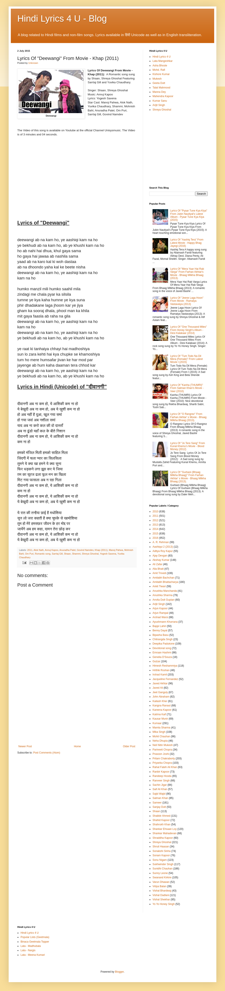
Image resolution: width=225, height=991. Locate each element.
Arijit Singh (159, 105)
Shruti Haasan (161, 846)
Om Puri (29, 553)
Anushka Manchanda (165, 590)
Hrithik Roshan (161, 670)
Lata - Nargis (28, 950)
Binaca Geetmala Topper (35, 941)
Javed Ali (158, 687)
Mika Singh (159, 731)
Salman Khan (160, 798)
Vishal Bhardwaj (162, 890)
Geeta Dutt (159, 83)
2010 (155, 511)
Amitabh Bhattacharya (165, 582)
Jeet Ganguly (160, 692)
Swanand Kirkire (162, 877)
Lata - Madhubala (31, 946)
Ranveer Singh (161, 780)
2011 (29, 550)
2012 (155, 520)
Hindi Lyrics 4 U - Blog (62, 18)
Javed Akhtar (160, 683)
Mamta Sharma (161, 727)
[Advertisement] (76, 712)
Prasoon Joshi (161, 753)
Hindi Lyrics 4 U (162, 56)
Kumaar (157, 723)
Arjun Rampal (160, 612)
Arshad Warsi (160, 617)
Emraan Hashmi (162, 652)
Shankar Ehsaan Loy (165, 829)
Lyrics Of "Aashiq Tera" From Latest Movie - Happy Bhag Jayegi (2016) (186, 242)
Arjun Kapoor (160, 608)
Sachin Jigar (160, 784)
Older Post (129, 746)
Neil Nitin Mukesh (163, 745)
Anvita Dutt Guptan (163, 599)
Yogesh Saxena (108, 553)
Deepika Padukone (163, 643)
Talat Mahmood (161, 87)
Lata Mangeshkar (163, 61)
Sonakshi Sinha (161, 851)
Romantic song (42, 553)
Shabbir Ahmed (161, 815)
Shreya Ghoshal (90, 553)
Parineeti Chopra (162, 749)
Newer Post (25, 746)
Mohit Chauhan (161, 736)
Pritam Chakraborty (164, 758)
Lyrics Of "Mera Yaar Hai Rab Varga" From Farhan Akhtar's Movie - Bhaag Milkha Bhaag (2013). (187, 273)
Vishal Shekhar (161, 899)
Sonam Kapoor (161, 855)
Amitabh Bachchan (163, 577)
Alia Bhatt (158, 568)
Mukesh (157, 78)
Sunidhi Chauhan (162, 868)
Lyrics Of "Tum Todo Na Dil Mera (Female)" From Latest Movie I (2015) (186, 359)
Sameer (157, 802)
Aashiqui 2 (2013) (163, 546)
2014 (155, 529)
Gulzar (156, 661)
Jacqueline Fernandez (165, 679)
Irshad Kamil (160, 674)
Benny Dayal (160, 630)
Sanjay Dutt (159, 806)
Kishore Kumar (161, 74)
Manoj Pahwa (116, 550)
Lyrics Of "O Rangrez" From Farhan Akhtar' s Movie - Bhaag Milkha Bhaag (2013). (188, 417)
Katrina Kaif (159, 714)
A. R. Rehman (161, 542)
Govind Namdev (85, 550)
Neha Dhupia (160, 740)
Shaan (67, 553)
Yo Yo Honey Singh (164, 904)
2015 (155, 533)
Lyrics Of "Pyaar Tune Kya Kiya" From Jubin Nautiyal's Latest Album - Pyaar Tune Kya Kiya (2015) (188, 215)
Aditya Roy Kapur (163, 551)
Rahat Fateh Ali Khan (165, 767)
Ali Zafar (157, 564)
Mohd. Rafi (159, 69)
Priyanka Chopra (162, 762)
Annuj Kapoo (51, 550)
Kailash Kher (160, 701)
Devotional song (162, 648)
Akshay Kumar (161, 559)
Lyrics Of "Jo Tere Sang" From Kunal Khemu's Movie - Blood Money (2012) (187, 446)
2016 (155, 537)
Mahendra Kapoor (163, 96)
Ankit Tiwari (159, 586)
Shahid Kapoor (161, 820)
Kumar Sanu (160, 100)
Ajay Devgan (160, 555)
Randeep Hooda (162, 776)
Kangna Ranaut (161, 705)
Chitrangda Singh (163, 639)
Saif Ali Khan (160, 789)
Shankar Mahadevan (165, 833)
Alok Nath (39, 550)
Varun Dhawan (161, 882)
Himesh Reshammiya (165, 665)
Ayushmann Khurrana (165, 621)
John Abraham (161, 696)
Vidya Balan (159, 886)
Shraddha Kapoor (163, 837)
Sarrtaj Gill (57, 553)
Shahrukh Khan (161, 824)
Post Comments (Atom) (46, 752)
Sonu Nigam (160, 859)
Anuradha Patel (67, 550)
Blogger (119, 971)
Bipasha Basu (161, 635)
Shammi (76, 553)
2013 (155, 524)
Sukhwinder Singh (163, 864)
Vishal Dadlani (161, 895)
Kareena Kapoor (162, 709)
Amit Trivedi (159, 573)
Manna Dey (159, 91)
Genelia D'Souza (162, 657)
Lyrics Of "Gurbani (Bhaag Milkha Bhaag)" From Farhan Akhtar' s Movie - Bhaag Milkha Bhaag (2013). (188, 477)
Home (77, 746)
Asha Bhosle (160, 65)
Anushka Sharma (162, 595)
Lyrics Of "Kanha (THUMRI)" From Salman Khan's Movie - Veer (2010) (187, 388)
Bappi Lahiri (159, 626)
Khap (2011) (101, 550)
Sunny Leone (160, 873)
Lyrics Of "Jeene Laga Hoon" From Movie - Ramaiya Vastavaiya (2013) (187, 301)
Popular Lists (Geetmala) (35, 937)
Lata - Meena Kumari (33, 954)
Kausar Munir (160, 718)
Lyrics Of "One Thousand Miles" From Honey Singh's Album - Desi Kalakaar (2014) (188, 330)
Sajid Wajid (159, 793)
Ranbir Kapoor (161, 771)
